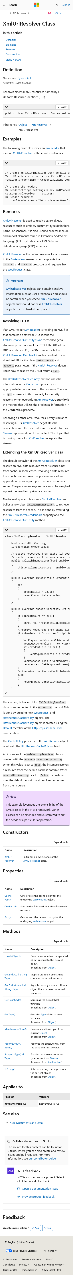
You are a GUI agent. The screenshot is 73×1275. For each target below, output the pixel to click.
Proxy (8, 917)
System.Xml (24, 78)
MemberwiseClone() (16, 1029)
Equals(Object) (13, 956)
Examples (11, 44)
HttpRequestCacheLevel (47, 728)
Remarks (10, 49)
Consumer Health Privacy (48, 1264)
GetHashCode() (13, 1000)
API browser (19, 13)
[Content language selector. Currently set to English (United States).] (19, 1242)
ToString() (10, 1069)
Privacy (23, 1264)
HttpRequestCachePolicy (18, 718)
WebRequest (15, 269)
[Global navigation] (3, 5)
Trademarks (28, 1270)
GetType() (10, 1014)
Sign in (66, 4)
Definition (11, 39)
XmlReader (52, 148)
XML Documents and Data (26, 1122)
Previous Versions (31, 1259)
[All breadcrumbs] (6, 13)
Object (23, 124)
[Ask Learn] (49, 13)
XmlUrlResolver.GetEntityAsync (22, 340)
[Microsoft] (36, 5)
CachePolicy (15, 741)
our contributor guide (42, 1158)
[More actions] (67, 13)
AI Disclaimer (10, 1259)
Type (43, 1014)
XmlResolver (39, 124)
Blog (48, 1259)
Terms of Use (10, 1270)
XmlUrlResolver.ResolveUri (20, 355)
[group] (36, 114)
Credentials (33, 384)
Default (7, 728)
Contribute (9, 1264)
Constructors (13, 54)
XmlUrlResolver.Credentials (25, 515)
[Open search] (57, 5)
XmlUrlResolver (23, 153)
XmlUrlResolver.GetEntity (24, 379)
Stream (7, 433)
